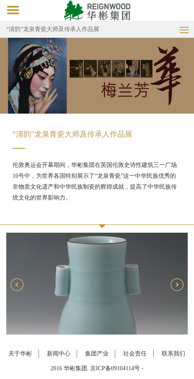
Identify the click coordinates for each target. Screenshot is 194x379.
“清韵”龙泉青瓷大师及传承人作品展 (52, 29)
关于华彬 (20, 353)
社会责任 (135, 353)
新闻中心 (58, 353)
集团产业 (97, 353)
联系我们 (173, 353)
